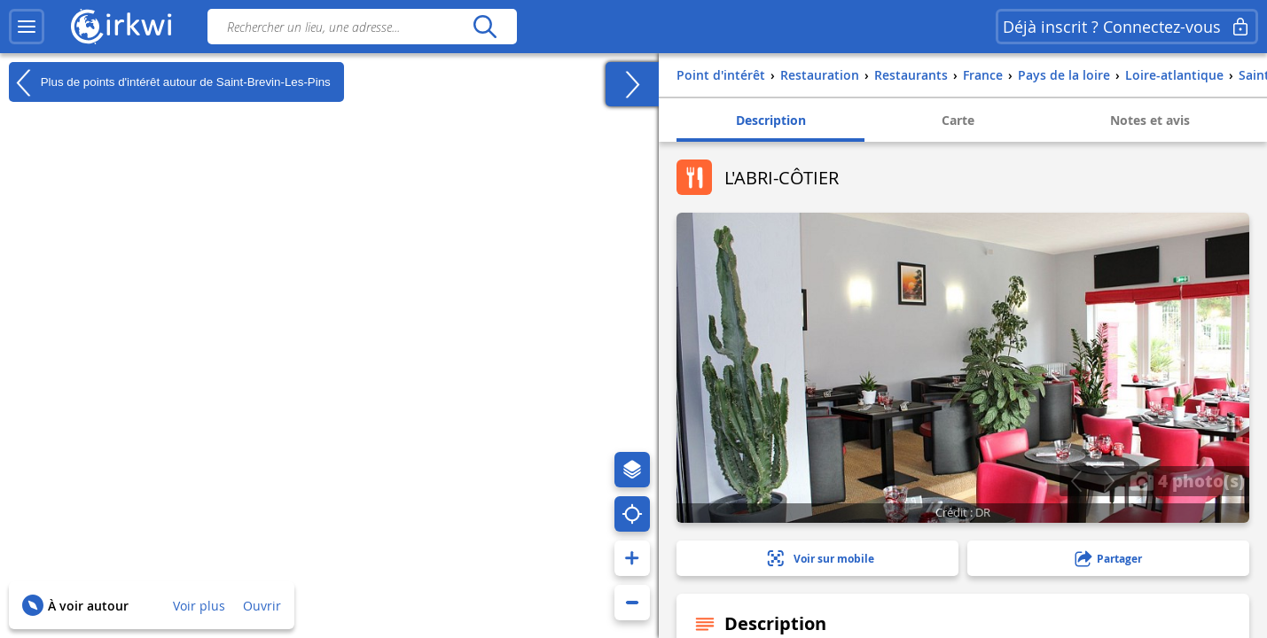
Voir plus (199, 605)
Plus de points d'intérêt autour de (170, 82)
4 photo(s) (1187, 480)
